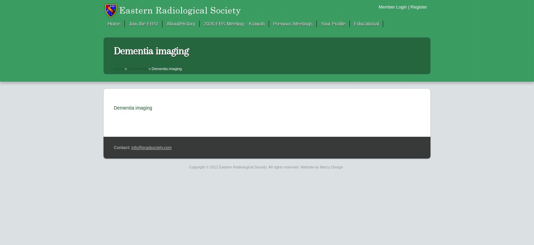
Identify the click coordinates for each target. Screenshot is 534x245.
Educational (366, 24)
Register (419, 7)
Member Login (393, 7)
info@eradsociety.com (151, 147)
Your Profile (333, 24)
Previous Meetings (292, 24)
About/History (181, 24)
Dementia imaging (133, 108)
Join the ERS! (143, 24)
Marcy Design (331, 167)
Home (114, 24)
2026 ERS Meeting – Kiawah (234, 24)
